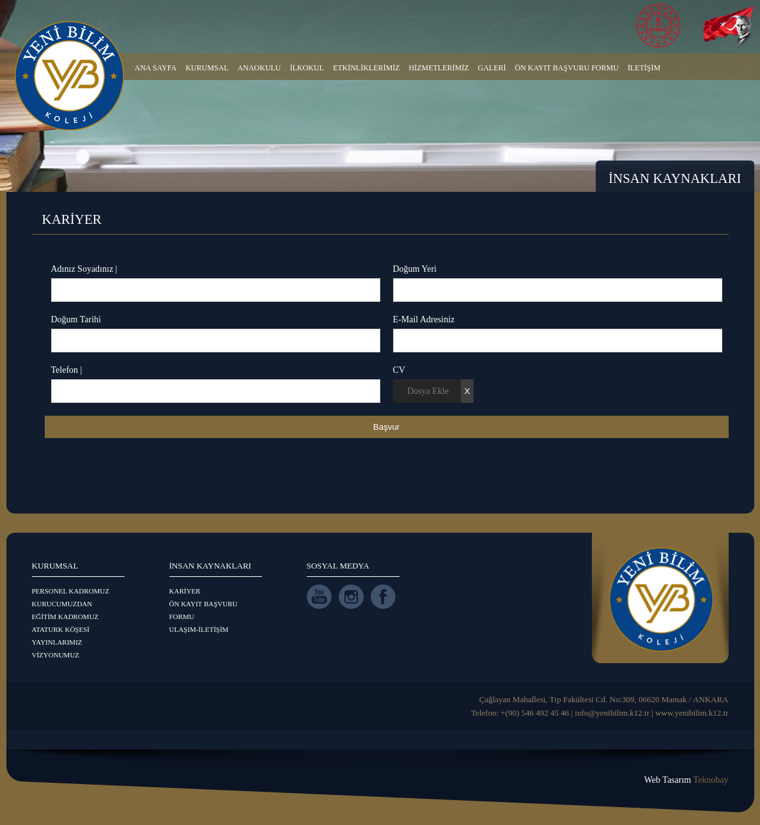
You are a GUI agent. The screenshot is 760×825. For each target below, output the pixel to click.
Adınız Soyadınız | (84, 269)
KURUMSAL (206, 67)
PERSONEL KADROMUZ (71, 591)
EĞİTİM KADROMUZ (65, 616)
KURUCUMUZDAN (62, 604)
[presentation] (142, 469)
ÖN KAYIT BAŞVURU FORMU (567, 67)
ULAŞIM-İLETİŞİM (199, 629)
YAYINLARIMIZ (57, 642)
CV (399, 370)
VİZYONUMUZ (56, 655)
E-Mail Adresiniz (424, 319)
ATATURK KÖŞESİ (61, 629)
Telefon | (66, 370)
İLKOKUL (307, 67)
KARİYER (185, 591)
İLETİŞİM (644, 67)
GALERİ (492, 67)
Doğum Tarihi (76, 319)
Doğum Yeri (415, 269)
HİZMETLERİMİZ (439, 67)
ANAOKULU (259, 67)
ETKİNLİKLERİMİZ (366, 67)
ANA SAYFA (156, 67)
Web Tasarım (686, 780)
